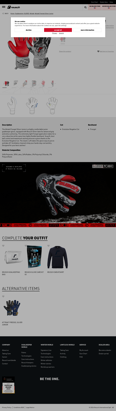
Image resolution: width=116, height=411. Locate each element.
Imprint (61, 33)
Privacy (54, 33)
